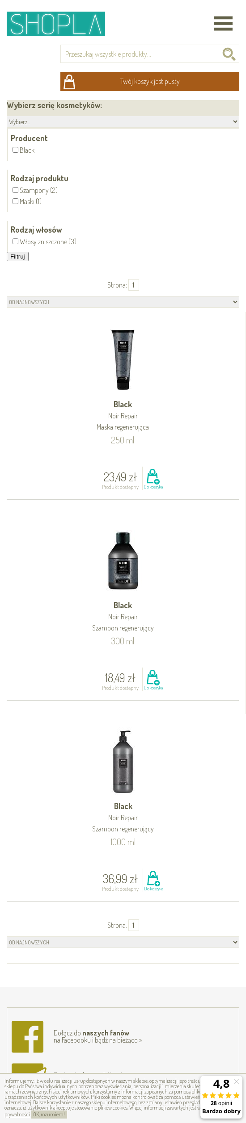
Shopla (62, 23)
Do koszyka (153, 487)
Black (123, 416)
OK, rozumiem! (49, 1114)
